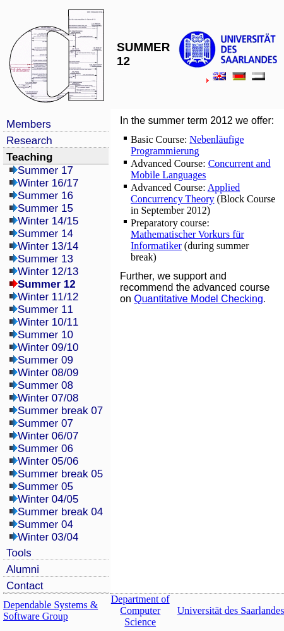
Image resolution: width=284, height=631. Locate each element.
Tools (19, 553)
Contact (25, 586)
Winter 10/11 (48, 322)
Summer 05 (45, 487)
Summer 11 (45, 309)
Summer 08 (45, 385)
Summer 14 (45, 234)
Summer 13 (45, 259)
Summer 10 (45, 335)
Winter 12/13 (48, 272)
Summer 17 (45, 170)
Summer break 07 (60, 411)
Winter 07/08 (48, 398)
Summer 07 (45, 423)
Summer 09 (45, 360)
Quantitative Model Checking (198, 298)
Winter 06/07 (48, 436)
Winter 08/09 (48, 373)
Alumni (22, 569)
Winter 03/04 (48, 537)
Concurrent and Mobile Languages (201, 169)
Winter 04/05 (48, 499)
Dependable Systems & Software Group (50, 610)
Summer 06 (45, 449)
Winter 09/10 (48, 347)
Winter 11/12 (48, 297)
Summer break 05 (60, 474)
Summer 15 (45, 208)
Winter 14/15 (48, 221)
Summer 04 (45, 524)
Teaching (29, 157)
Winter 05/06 (48, 461)
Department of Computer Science (140, 610)
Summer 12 (47, 284)
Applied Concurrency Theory (185, 193)
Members (28, 124)
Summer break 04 (60, 512)
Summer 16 (45, 196)
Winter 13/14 (48, 246)
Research (29, 141)
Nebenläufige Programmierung (187, 145)
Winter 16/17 (48, 183)
